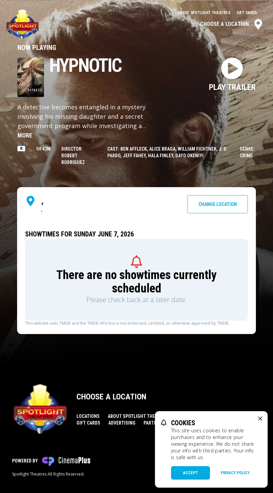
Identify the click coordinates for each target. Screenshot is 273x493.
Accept (190, 473)
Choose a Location (232, 24)
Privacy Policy (235, 473)
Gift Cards (246, 12)
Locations (88, 416)
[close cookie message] (260, 418)
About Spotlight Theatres (204, 12)
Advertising (121, 423)
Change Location (218, 204)
